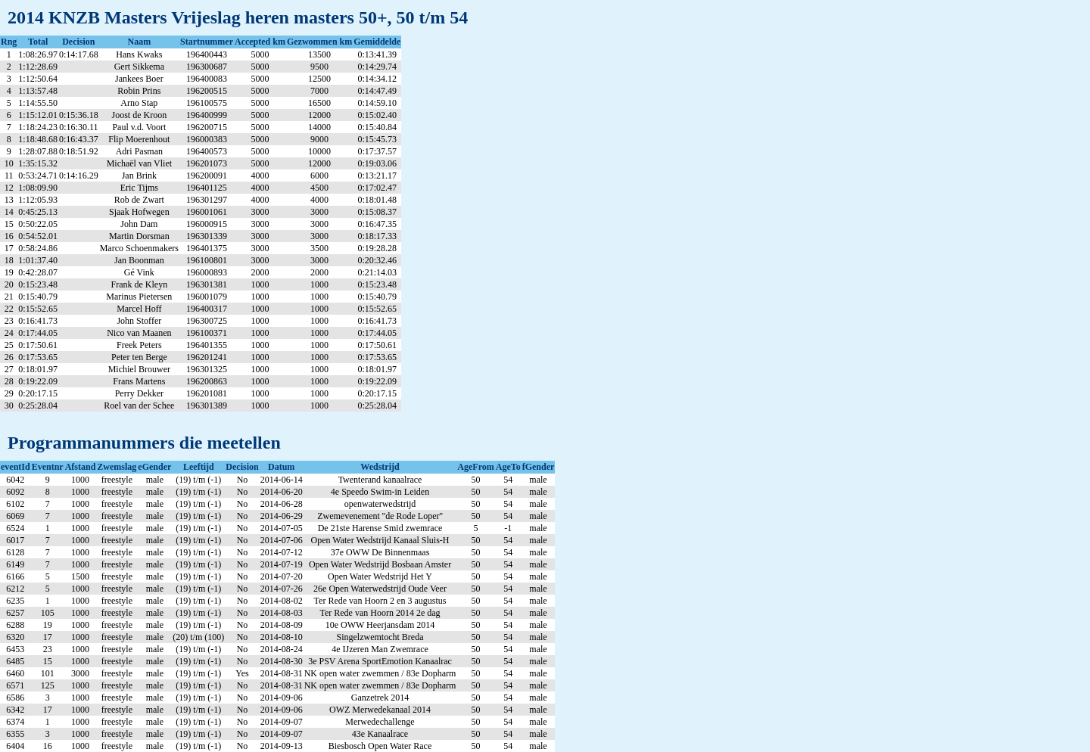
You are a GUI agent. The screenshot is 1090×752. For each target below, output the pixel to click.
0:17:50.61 (38, 345)
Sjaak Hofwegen (139, 212)
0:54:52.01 (38, 236)
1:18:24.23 (38, 127)
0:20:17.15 (38, 393)
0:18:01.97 (38, 369)
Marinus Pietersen (139, 296)
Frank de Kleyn (139, 284)
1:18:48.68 (38, 139)
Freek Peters (139, 345)
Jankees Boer (139, 78)
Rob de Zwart (139, 199)
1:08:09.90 (38, 187)
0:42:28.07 (38, 272)
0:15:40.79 (38, 296)
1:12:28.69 (38, 66)
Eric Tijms (139, 187)
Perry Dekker (139, 393)
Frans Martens (139, 381)
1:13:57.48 (38, 90)
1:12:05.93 (38, 199)
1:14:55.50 (38, 103)
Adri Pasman (139, 151)
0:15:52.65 (38, 308)
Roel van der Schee (139, 405)
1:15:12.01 (38, 115)
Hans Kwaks (139, 54)
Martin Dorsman (139, 236)
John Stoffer (139, 320)
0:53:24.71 (38, 175)
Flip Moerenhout (139, 139)
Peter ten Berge (139, 357)
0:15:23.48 (38, 284)
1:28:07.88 (38, 151)
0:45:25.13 (38, 212)
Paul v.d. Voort (139, 127)
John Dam (138, 224)
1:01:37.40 (38, 260)
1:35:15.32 (38, 163)
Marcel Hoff (139, 308)
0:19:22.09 (38, 381)
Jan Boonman (139, 260)
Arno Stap (138, 103)
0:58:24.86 (38, 248)
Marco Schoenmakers (139, 248)
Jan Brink (139, 175)
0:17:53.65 (38, 357)
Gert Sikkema (139, 66)
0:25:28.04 (38, 405)
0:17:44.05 (38, 333)
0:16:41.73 (38, 320)
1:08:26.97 (38, 54)
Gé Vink (139, 272)
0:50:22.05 (38, 224)
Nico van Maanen (139, 333)
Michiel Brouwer (139, 369)
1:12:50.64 (38, 78)
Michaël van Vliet (139, 163)
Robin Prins (138, 90)
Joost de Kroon (139, 115)
